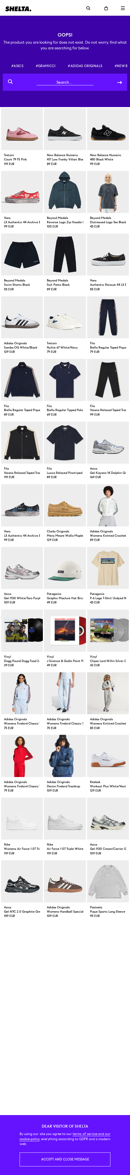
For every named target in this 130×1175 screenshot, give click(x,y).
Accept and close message (65, 1159)
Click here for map (65, 965)
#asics (17, 66)
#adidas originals (85, 66)
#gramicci (46, 66)
